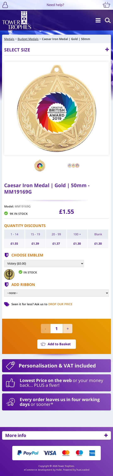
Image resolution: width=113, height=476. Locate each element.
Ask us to (53, 304)
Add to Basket (59, 344)
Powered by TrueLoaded (76, 469)
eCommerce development (38, 469)
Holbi (59, 469)
